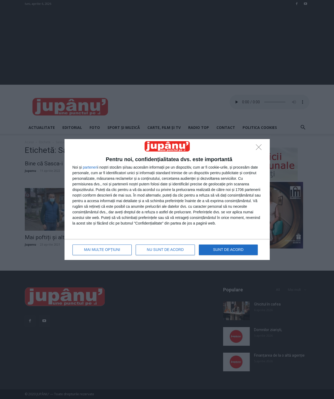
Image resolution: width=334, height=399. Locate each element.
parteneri (90, 167)
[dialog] (167, 199)
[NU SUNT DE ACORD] (260, 148)
